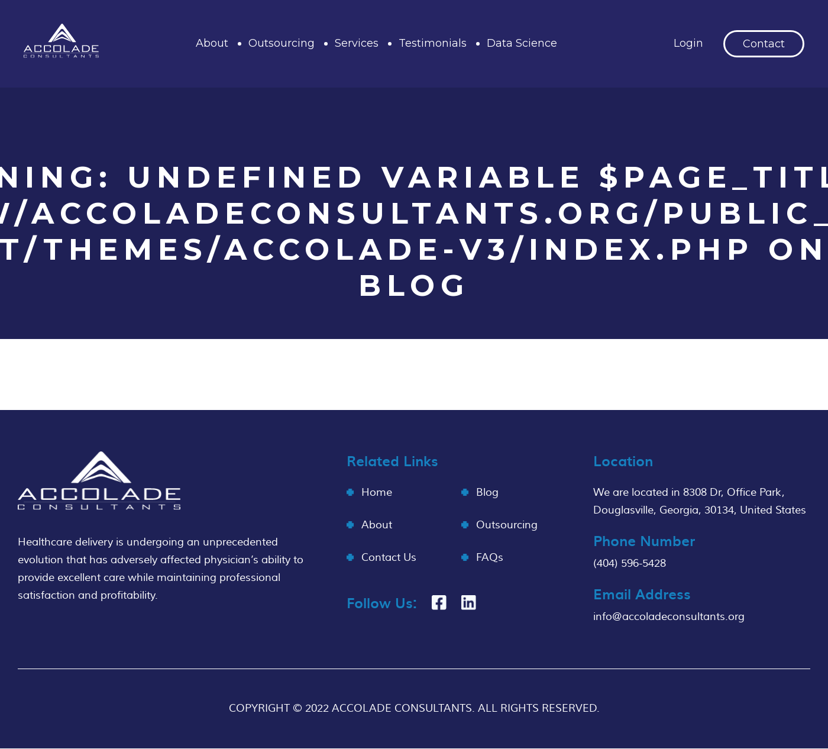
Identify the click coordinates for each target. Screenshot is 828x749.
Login (688, 43)
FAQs (489, 557)
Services (357, 43)
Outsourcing (281, 43)
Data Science (522, 43)
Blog (487, 492)
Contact (764, 43)
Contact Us (388, 557)
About (212, 43)
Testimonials (433, 43)
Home (376, 492)
